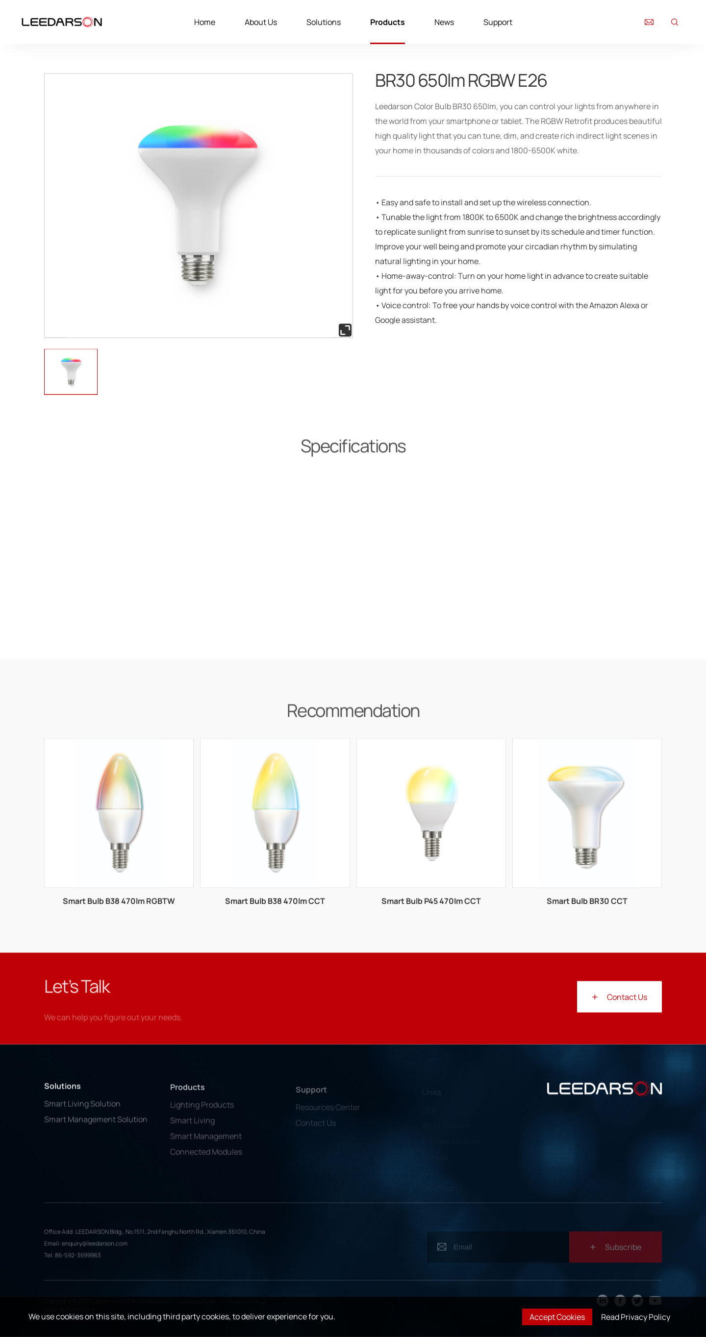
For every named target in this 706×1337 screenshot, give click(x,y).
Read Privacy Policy (635, 1317)
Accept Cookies (557, 1317)
